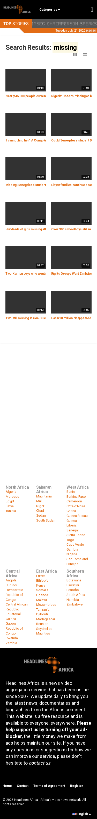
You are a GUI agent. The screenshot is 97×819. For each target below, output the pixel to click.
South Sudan (45, 520)
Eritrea (41, 576)
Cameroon (74, 501)
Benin (70, 492)
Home (7, 786)
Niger (40, 506)
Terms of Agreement (49, 786)
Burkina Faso (76, 496)
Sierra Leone (75, 535)
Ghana (71, 511)
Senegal (72, 530)
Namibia (72, 600)
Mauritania (44, 496)
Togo (70, 540)
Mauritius (43, 633)
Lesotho (72, 590)
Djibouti (42, 614)
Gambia (72, 549)
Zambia (11, 643)
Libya (10, 506)
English (81, 814)
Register (76, 786)
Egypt (10, 501)
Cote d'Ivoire (75, 506)
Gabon (11, 623)
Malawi (41, 600)
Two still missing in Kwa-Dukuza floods (32, 318)
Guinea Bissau (77, 516)
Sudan (41, 515)
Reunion (42, 624)
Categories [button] (49, 9)
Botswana (73, 580)
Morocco (12, 496)
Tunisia (11, 511)
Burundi (11, 585)
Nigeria (71, 554)
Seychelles (44, 629)
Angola (11, 580)
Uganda (42, 595)
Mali (39, 501)
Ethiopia (42, 580)
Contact (22, 786)
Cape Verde (75, 544)
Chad (40, 510)
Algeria (11, 492)
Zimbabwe (74, 604)
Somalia (42, 590)
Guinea (71, 521)
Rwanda (12, 638)
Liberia (71, 525)
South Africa (75, 595)
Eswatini (72, 585)
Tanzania (42, 609)
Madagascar (45, 619)
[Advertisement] (48, 394)
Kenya (40, 585)
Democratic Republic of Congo (14, 594)
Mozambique (46, 605)
